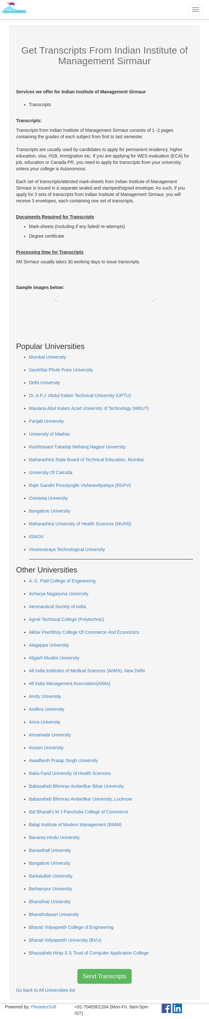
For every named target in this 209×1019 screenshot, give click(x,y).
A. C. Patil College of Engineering (62, 580)
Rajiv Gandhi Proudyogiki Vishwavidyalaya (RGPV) (80, 485)
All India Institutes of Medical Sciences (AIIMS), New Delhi (87, 670)
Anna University (44, 722)
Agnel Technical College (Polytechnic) (66, 619)
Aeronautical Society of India (57, 606)
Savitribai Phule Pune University (61, 369)
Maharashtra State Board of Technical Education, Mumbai (86, 459)
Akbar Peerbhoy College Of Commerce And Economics (84, 632)
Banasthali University (50, 850)
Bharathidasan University (54, 914)
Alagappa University (49, 645)
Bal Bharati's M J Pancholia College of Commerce (78, 811)
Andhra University (47, 709)
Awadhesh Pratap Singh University (63, 760)
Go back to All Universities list (45, 990)
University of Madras (49, 434)
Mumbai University (47, 357)
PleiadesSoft (44, 1006)
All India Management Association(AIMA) (69, 683)
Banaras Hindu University (54, 837)
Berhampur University (50, 888)
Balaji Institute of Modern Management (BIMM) (75, 824)
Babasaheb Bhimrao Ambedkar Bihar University (76, 786)
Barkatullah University (50, 876)
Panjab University (46, 421)
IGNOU (36, 536)
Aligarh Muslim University (54, 657)
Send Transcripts (104, 976)
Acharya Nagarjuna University (58, 593)
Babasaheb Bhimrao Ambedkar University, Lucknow (80, 799)
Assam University (46, 747)
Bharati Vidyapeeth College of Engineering (71, 927)
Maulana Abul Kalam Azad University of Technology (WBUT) (89, 408)
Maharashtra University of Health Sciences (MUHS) (80, 523)
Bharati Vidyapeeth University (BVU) (65, 940)
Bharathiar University (50, 901)
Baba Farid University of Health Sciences (69, 773)
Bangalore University (49, 511)
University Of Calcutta (50, 472)
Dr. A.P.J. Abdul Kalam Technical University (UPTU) (80, 395)
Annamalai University (50, 734)
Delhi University (44, 382)
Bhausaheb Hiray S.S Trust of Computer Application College (89, 952)
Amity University (45, 696)
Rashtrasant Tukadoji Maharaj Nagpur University (77, 446)
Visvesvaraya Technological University (67, 549)
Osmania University (48, 498)
